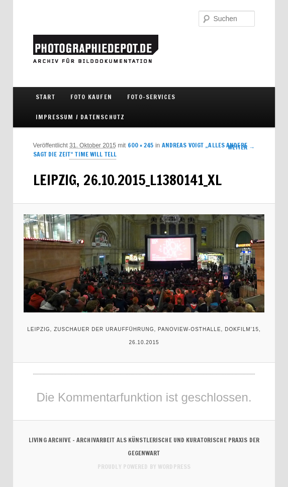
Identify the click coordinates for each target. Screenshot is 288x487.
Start (45, 97)
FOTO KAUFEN (91, 97)
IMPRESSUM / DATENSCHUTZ (80, 117)
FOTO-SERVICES (151, 97)
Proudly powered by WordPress (144, 466)
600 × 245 (141, 145)
